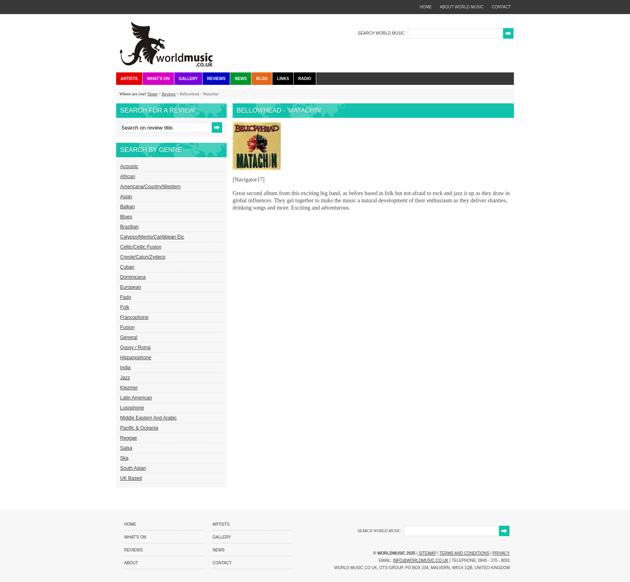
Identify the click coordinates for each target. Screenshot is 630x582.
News (241, 78)
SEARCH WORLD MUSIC (381, 33)
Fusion (127, 327)
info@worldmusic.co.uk (420, 560)
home (426, 7)
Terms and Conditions (464, 553)
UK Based (131, 478)
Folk (124, 307)
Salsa (126, 448)
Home (152, 94)
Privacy (501, 553)
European (130, 287)
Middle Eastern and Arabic (148, 418)
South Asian (133, 468)
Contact (222, 563)
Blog (262, 78)
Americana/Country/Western (150, 186)
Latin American (136, 398)
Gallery (188, 78)
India (125, 367)
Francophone (134, 317)
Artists (129, 78)
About (131, 563)
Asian (126, 196)
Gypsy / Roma (135, 347)
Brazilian (129, 227)
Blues (126, 217)
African (127, 176)
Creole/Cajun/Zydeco (143, 257)
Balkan (127, 207)
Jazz (125, 377)
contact (501, 7)
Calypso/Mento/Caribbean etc (152, 237)
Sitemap (427, 553)
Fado (125, 297)
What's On (158, 78)
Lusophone (132, 408)
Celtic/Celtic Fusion (141, 247)
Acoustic (129, 166)
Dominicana (132, 277)
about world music (462, 7)
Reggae (128, 438)
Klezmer (129, 388)
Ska (124, 458)
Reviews (216, 78)
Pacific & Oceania (139, 428)
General (128, 337)
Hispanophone (135, 357)
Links (283, 78)
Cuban (127, 267)
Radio (304, 78)
